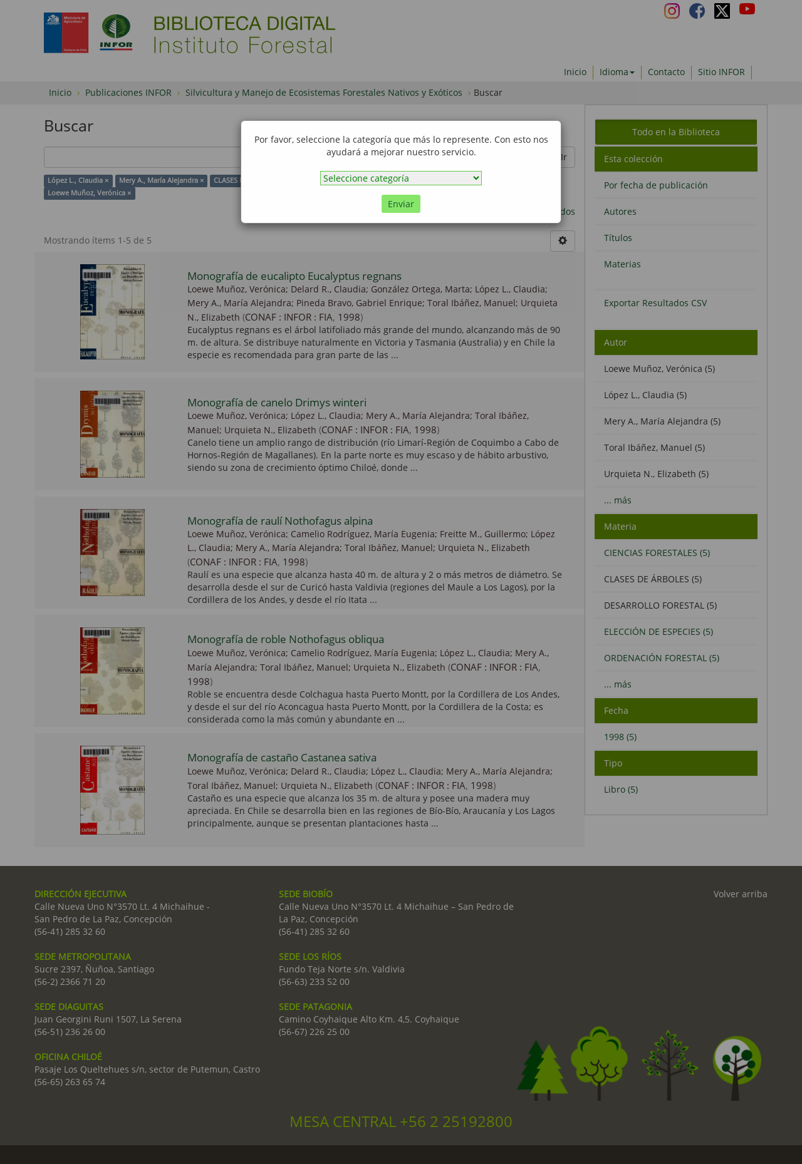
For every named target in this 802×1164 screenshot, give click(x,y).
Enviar (401, 204)
